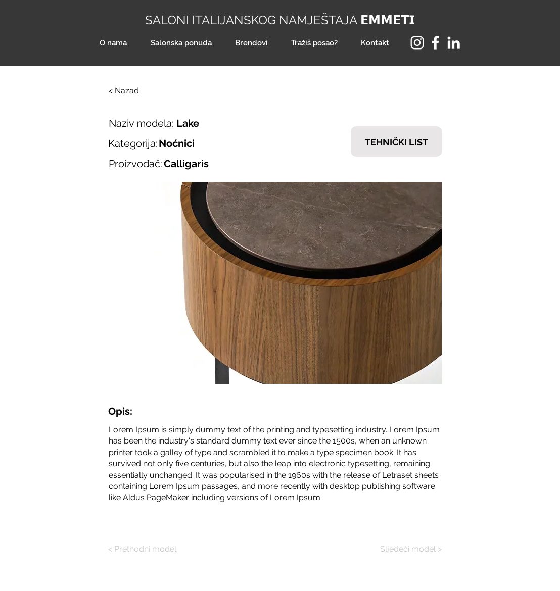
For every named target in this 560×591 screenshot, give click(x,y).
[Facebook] (435, 43)
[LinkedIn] (453, 43)
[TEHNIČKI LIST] (396, 141)
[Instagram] (417, 43)
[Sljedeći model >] (404, 549)
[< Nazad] (142, 91)
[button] (275, 283)
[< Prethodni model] (146, 549)
